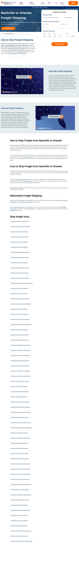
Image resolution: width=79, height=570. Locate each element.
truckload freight (25, 45)
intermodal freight (11, 45)
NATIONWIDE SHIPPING (8, 33)
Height (54, 33)
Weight (66, 33)
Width (49, 33)
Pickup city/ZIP (46, 24)
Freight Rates (51, 567)
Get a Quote (73, 3)
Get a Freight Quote (8, 28)
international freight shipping (26, 202)
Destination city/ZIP (64, 24)
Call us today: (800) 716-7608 (39, 7)
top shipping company (23, 51)
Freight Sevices (52, 560)
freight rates (22, 48)
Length (44, 33)
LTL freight (18, 45)
